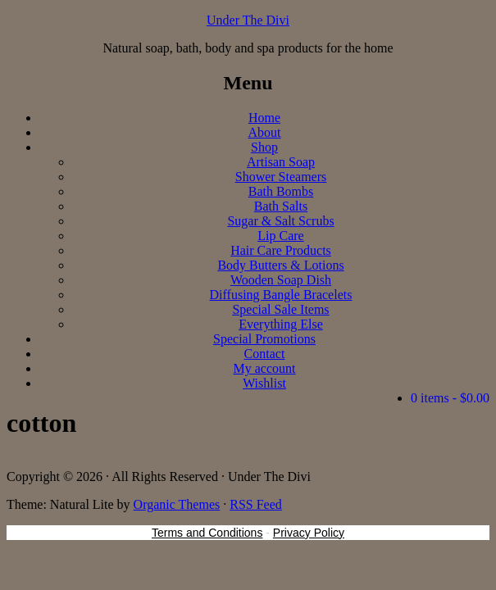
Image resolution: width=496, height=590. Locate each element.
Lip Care (280, 236)
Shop (264, 147)
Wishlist (264, 383)
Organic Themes (177, 504)
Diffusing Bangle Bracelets (281, 295)
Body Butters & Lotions (280, 265)
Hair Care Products (280, 250)
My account (265, 368)
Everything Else (281, 324)
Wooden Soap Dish (280, 280)
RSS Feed (256, 504)
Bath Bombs (281, 191)
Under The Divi (248, 20)
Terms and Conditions (207, 532)
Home (264, 118)
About (264, 132)
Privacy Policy (308, 532)
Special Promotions (264, 339)
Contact (264, 354)
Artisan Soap (281, 162)
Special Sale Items (280, 309)
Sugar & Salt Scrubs (280, 221)
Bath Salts (280, 206)
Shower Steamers (281, 177)
